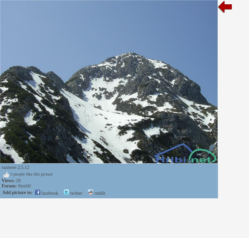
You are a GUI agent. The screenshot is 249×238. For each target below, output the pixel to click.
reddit (96, 193)
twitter (73, 193)
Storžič (24, 185)
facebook (46, 193)
